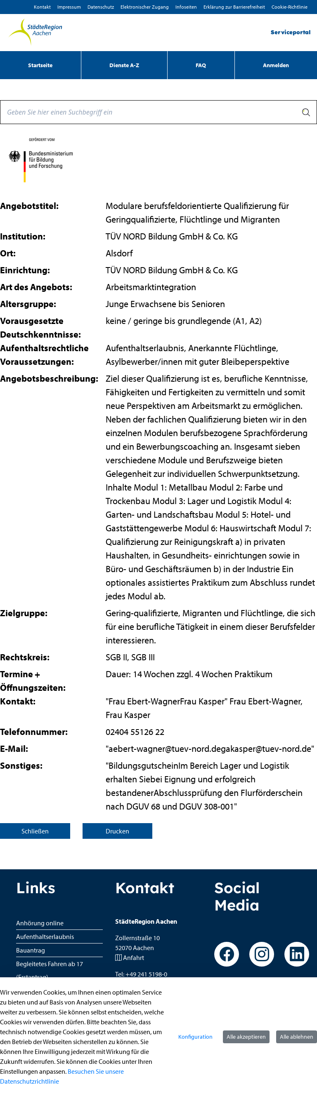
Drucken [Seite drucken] (117, 831)
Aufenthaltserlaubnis (45, 936)
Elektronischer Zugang (145, 7)
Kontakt (42, 7)
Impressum (69, 7)
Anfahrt (133, 957)
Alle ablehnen (296, 1036)
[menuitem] (40, 65)
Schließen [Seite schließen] (35, 831)
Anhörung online (40, 923)
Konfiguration (195, 1036)
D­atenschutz (101, 7)
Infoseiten (186, 7)
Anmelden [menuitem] (276, 65)
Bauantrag (30, 950)
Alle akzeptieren (246, 1036)
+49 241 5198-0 (146, 974)
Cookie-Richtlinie (290, 7)
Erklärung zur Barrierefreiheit (234, 7)
